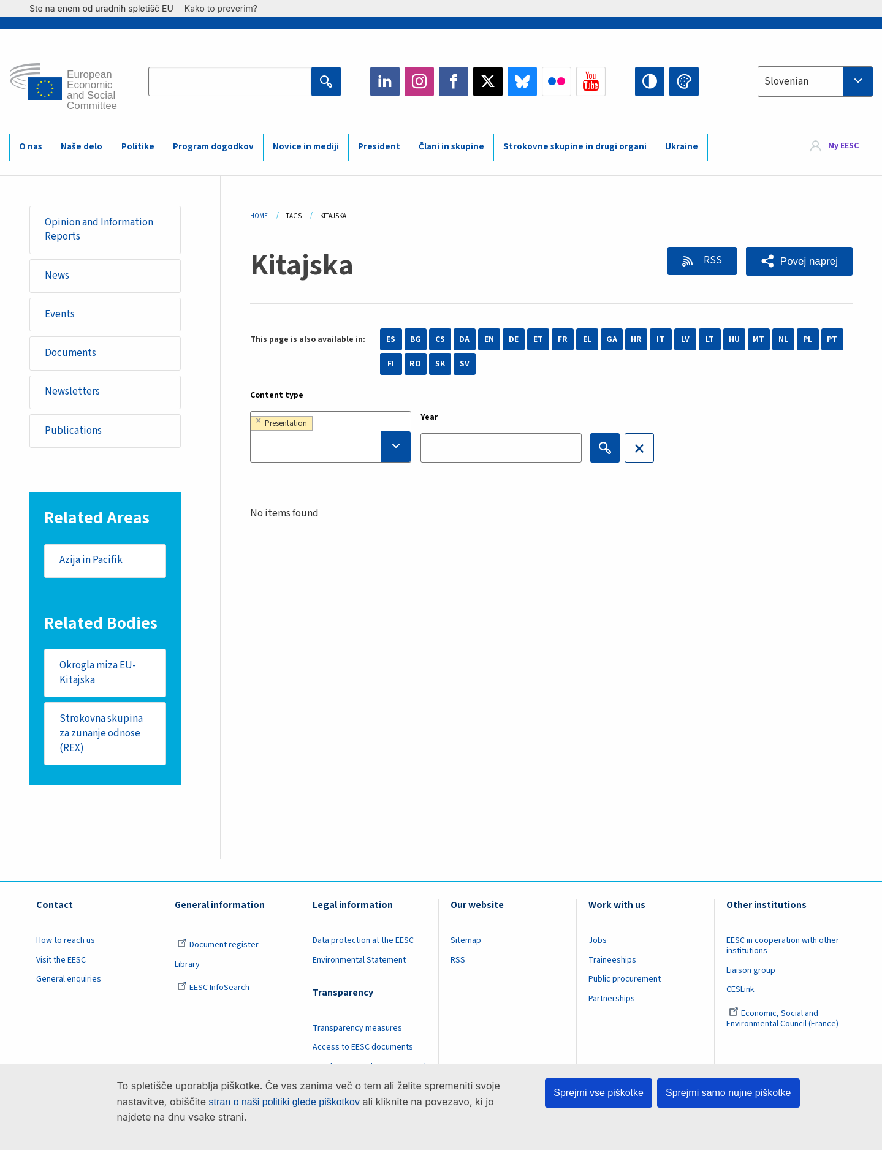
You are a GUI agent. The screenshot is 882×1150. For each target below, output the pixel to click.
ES (390, 339)
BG (415, 339)
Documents (70, 353)
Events (60, 314)
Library (187, 964)
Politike (137, 146)
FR (563, 339)
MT (758, 339)
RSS (712, 260)
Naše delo (81, 146)
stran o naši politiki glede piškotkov (284, 1102)
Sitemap (466, 940)
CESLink (740, 990)
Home (259, 216)
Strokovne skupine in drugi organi (575, 146)
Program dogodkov (213, 146)
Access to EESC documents (363, 1048)
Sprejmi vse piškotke (598, 1093)
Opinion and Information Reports (99, 229)
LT (709, 339)
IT (660, 339)
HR (636, 339)
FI (390, 364)
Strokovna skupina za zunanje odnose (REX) (101, 733)
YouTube (591, 81)
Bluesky (522, 81)
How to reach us (65, 940)
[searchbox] (331, 446)
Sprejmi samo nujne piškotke (728, 1093)
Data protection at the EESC (363, 940)
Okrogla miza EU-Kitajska (97, 672)
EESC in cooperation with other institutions (782, 945)
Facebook (453, 81)
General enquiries (68, 980)
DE (514, 339)
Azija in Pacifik (91, 560)
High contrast (649, 81)
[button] (799, 261)
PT (832, 339)
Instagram (419, 81)
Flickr (556, 81)
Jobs (597, 940)
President (379, 146)
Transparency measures (357, 1028)
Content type (276, 395)
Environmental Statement (359, 960)
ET (538, 339)
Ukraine (681, 146)
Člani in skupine (451, 146)
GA (611, 339)
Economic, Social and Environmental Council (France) (783, 1019)
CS (440, 339)
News (57, 275)
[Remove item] (258, 420)
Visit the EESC (61, 960)
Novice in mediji (306, 146)
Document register (218, 945)
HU (734, 339)
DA (464, 339)
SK (440, 364)
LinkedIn (385, 81)
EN (489, 339)
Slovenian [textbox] (786, 81)
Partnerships (611, 999)
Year (429, 417)
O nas (30, 146)
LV (685, 339)
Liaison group (750, 970)
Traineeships (612, 960)
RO (415, 364)
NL (783, 339)
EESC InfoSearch (213, 988)
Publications (73, 430)
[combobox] (815, 81)
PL (807, 339)
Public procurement (624, 980)
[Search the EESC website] (229, 81)
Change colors (684, 81)
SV (465, 364)
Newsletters (72, 392)
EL (587, 339)
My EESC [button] (843, 146)
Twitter (488, 81)
